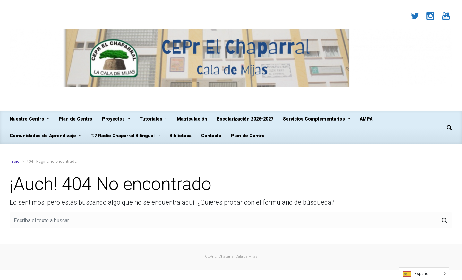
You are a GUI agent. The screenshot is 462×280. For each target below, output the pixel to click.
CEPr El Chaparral (220, 256)
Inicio (15, 161)
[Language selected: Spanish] (424, 273)
